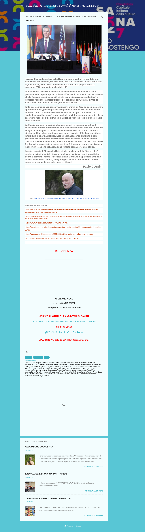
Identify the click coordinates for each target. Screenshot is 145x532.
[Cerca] (123, 6)
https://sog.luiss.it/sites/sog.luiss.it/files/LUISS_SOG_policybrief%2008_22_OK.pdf (52, 238)
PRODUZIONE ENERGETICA (39, 447)
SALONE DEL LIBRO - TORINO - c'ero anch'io (48, 498)
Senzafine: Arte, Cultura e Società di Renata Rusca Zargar (62, 5)
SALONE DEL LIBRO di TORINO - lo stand (46, 474)
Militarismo (38, 357)
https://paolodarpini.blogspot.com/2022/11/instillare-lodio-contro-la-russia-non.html (59, 234)
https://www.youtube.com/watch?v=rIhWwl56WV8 (46, 223)
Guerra (28, 357)
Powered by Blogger (73, 526)
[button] (101, 17)
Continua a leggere (94, 467)
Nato (47, 357)
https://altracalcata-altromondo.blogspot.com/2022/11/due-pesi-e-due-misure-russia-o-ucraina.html (66, 198)
